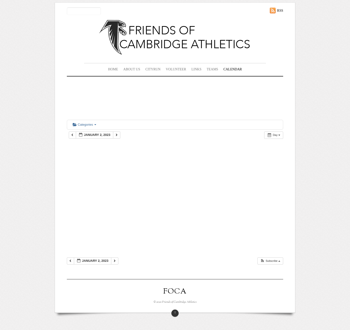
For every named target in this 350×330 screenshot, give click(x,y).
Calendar (232, 69)
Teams (212, 69)
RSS (280, 10)
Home (113, 69)
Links (196, 69)
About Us (131, 69)
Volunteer (176, 69)
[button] (270, 261)
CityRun (152, 69)
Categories (84, 124)
